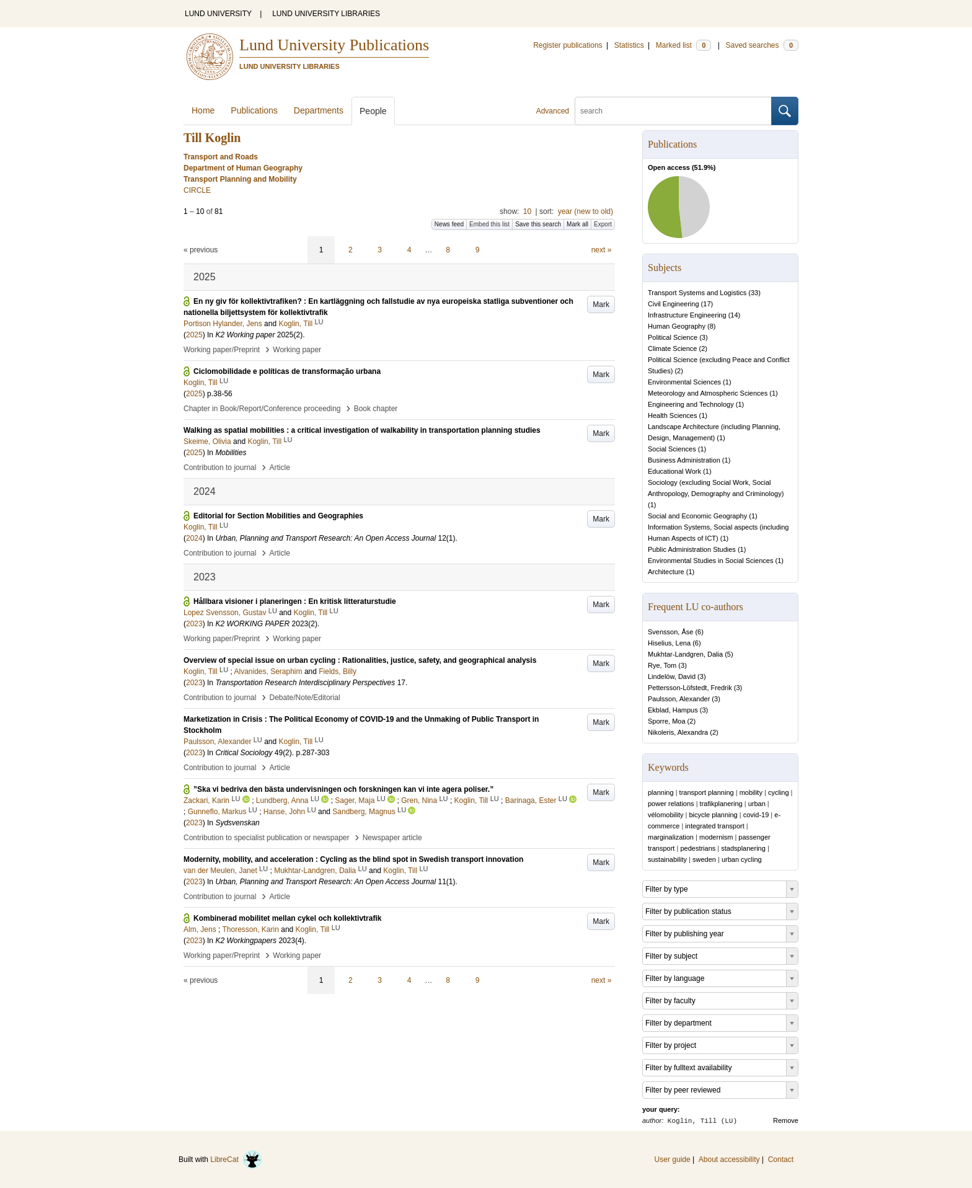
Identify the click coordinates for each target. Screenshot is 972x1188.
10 (527, 211)
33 (754, 292)
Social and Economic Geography (697, 516)
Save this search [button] (538, 224)
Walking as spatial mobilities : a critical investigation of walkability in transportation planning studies (362, 430)
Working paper (297, 349)
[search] (673, 111)
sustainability (667, 859)
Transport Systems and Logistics (697, 292)
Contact (780, 1159)
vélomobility (665, 814)
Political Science (672, 337)
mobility (751, 792)
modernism (716, 837)
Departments (318, 110)
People (373, 111)
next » (601, 250)
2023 (194, 623)
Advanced (552, 111)
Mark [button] (601, 304)
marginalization (671, 837)
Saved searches (761, 45)
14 (734, 315)
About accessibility (729, 1159)
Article (280, 467)
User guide (673, 1159)
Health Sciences (672, 415)
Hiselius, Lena (669, 643)
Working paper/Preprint (221, 349)
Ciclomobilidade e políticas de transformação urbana (287, 371)
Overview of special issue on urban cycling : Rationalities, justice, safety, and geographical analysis (359, 660)
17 (706, 304)
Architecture (666, 571)
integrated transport (714, 826)
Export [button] (603, 224)
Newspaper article (392, 837)
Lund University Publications (334, 45)
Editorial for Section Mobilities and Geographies (278, 516)
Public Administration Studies (692, 549)
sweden (704, 859)
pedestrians (697, 848)
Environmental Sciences (684, 382)
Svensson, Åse (670, 632)
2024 (194, 538)
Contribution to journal (219, 467)
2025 (194, 334)
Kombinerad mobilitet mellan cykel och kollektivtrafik (287, 918)
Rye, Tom (662, 665)
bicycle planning (713, 814)
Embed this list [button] (489, 224)
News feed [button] (449, 224)
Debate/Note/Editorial (305, 697)
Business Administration (684, 460)
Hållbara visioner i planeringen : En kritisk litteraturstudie (294, 601)
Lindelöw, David (672, 676)
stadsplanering (743, 848)
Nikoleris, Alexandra (678, 732)
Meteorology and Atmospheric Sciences (707, 393)
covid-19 (756, 814)
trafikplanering (721, 803)
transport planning (706, 792)
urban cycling (742, 859)
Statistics (629, 45)
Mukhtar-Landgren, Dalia (685, 654)
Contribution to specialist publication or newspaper (266, 837)
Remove (785, 1120)
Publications (254, 110)
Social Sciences (672, 449)
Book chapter (376, 408)
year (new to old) (585, 211)
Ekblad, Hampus (673, 710)
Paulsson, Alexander (679, 699)
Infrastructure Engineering (687, 315)
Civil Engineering (673, 304)
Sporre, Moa (667, 721)
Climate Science (672, 348)
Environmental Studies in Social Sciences (710, 560)
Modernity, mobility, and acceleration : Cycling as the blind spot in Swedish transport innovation (353, 859)
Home (203, 110)
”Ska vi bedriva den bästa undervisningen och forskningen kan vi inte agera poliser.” (343, 789)
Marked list (683, 45)
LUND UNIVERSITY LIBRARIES (326, 13)
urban (757, 803)
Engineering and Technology (691, 404)
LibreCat (236, 1159)
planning (661, 792)
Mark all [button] (577, 224)
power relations (671, 803)
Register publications (567, 45)
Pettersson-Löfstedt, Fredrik (690, 687)
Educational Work (674, 471)
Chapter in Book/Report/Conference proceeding (262, 408)
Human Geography (676, 326)
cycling (778, 792)
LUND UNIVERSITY (218, 13)
